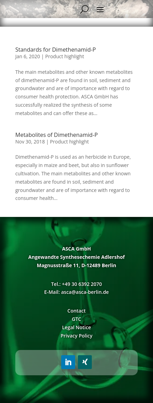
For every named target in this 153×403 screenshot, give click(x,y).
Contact (76, 310)
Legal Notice (76, 327)
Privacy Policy (76, 335)
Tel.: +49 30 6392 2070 (76, 284)
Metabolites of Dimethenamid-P (56, 135)
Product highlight (64, 56)
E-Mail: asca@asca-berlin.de (76, 292)
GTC (76, 319)
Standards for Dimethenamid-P (55, 49)
